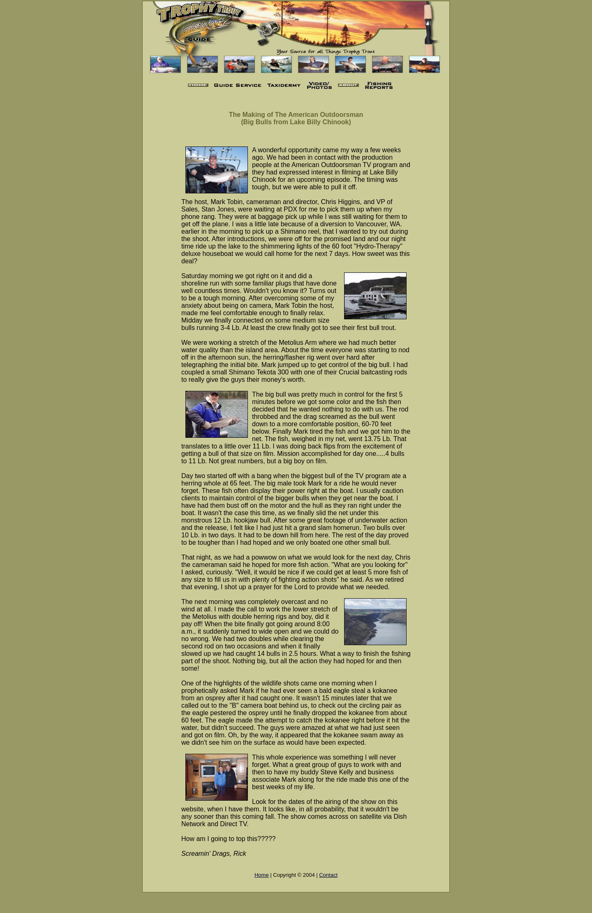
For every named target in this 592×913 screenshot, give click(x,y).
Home (261, 875)
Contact (328, 875)
